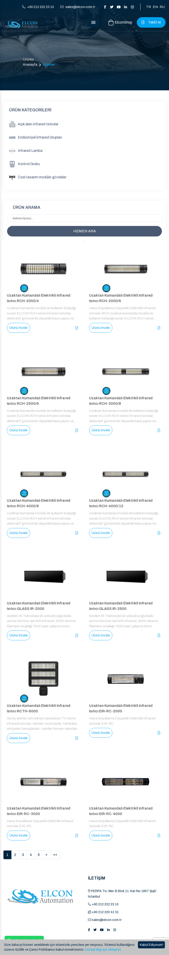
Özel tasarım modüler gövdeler (37, 177)
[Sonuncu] (55, 854)
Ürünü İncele (18, 328)
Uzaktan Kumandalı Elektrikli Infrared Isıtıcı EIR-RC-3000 (38, 811)
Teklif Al (151, 22)
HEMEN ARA (84, 231)
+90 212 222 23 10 (38, 7)
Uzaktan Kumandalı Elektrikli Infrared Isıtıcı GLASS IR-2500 (121, 606)
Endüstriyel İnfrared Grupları (35, 137)
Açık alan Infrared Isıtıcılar (33, 124)
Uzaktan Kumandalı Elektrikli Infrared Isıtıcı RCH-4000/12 (121, 503)
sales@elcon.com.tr (77, 7)
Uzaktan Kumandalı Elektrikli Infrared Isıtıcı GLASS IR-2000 (38, 606)
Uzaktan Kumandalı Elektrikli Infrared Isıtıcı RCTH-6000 (38, 708)
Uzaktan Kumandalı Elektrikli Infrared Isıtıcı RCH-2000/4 (38, 298)
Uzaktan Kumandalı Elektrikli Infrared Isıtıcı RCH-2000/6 (121, 298)
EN (155, 7)
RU (162, 7)
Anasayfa (30, 64)
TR (148, 7)
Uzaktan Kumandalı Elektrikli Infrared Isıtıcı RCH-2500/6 (38, 400)
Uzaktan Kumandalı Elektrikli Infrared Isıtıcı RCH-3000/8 (121, 400)
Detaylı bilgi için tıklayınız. (103, 949)
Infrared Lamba (25, 151)
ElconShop (120, 22)
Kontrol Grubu (24, 164)
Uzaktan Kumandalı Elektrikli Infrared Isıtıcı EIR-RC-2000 (121, 708)
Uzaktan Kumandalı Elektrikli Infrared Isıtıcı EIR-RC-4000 (121, 811)
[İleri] (46, 854)
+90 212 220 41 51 (103, 912)
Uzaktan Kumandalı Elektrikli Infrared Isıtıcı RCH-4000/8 (38, 503)
